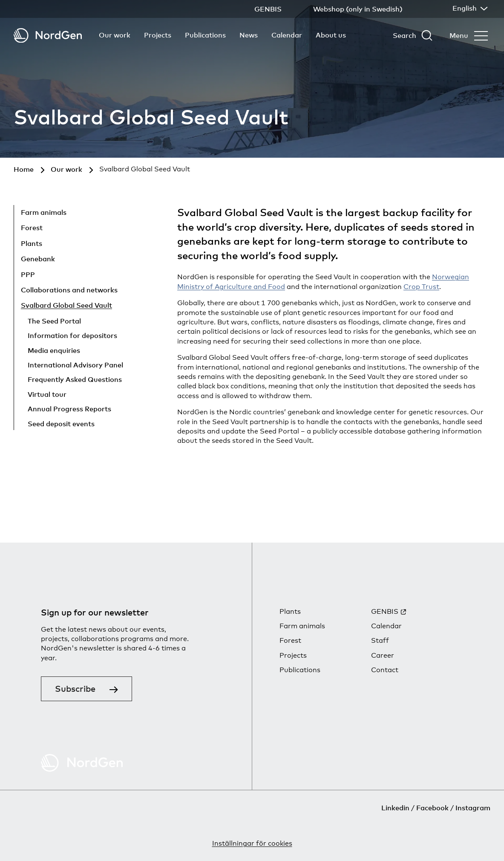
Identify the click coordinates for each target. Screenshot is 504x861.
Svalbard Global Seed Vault (66, 305)
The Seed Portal (54, 321)
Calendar (286, 35)
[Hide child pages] (132, 306)
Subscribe (75, 688)
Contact (384, 670)
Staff (380, 640)
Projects (157, 35)
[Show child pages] (110, 213)
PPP (28, 274)
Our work (114, 35)
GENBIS (384, 611)
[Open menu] (468, 35)
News (248, 35)
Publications (205, 35)
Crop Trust (421, 287)
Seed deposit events (61, 423)
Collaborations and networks (69, 290)
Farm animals (43, 212)
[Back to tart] (48, 35)
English (469, 8)
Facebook (432, 807)
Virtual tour (47, 394)
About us (331, 35)
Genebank (38, 258)
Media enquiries (54, 350)
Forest (32, 227)
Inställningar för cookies (252, 843)
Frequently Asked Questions (75, 379)
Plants (31, 243)
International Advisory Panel (75, 365)
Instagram (472, 807)
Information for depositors (72, 335)
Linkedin (395, 807)
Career (382, 655)
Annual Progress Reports (69, 408)
